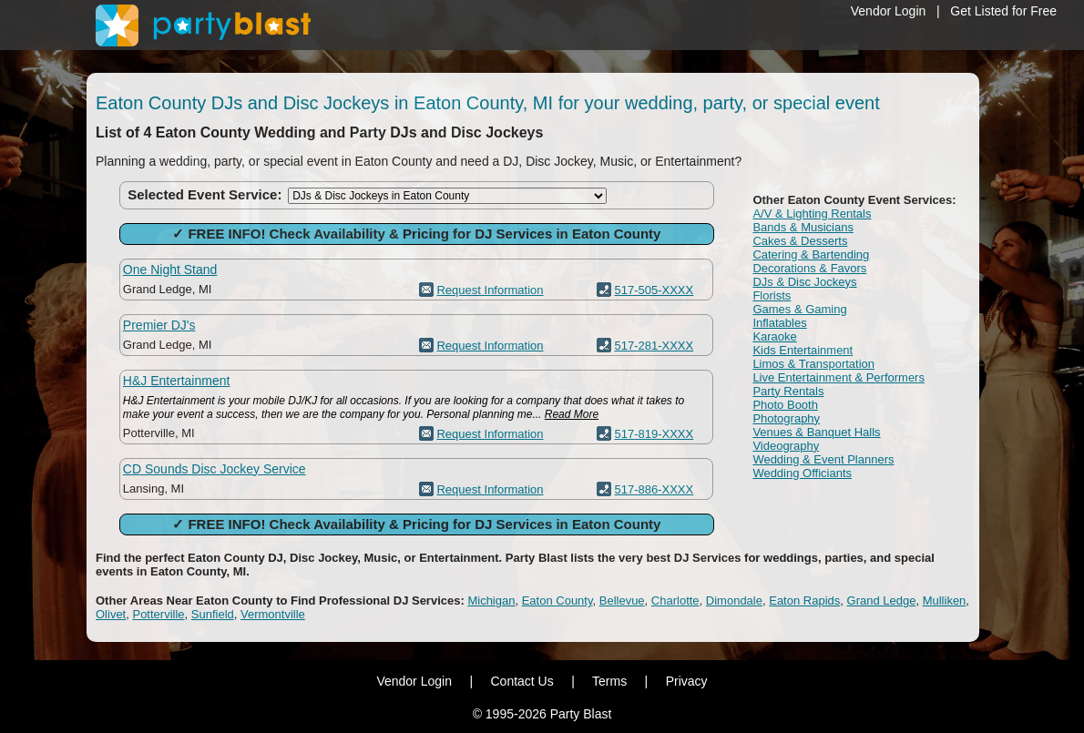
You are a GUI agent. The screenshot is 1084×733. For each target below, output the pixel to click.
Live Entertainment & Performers (838, 377)
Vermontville (272, 614)
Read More (571, 414)
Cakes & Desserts (799, 241)
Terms (609, 681)
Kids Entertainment (802, 350)
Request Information (489, 290)
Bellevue (622, 600)
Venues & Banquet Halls (816, 432)
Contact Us (521, 681)
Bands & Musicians (803, 227)
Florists (771, 295)
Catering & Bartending (810, 254)
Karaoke (774, 336)
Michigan (491, 600)
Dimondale (734, 600)
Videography (785, 446)
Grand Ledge (881, 600)
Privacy (687, 681)
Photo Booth (785, 405)
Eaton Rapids (804, 600)
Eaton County (557, 600)
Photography (786, 418)
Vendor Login (888, 11)
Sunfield (212, 614)
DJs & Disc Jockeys (804, 282)
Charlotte (675, 600)
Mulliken (944, 600)
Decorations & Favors (809, 268)
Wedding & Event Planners (823, 459)
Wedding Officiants (802, 473)
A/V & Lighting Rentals (811, 213)
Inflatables (779, 323)
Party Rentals (787, 391)
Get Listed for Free (1003, 11)
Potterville (158, 614)
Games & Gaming (799, 309)
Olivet (111, 614)
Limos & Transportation (813, 364)
